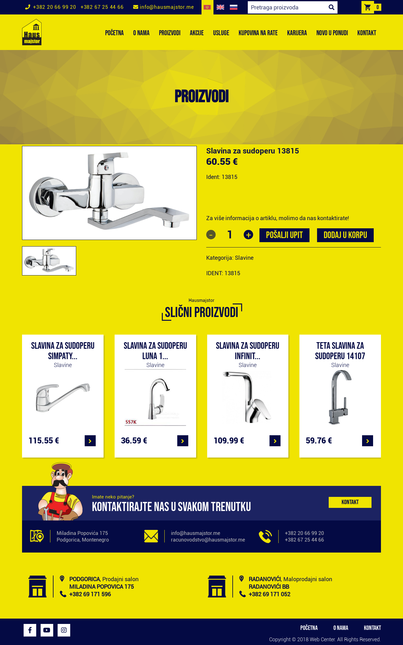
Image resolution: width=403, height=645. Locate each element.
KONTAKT (366, 33)
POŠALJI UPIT (284, 235)
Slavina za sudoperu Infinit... (247, 351)
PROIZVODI (169, 33)
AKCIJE (197, 33)
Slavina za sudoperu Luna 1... (155, 351)
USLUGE (221, 33)
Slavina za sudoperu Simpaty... (62, 351)
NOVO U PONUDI (332, 33)
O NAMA (141, 33)
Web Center (322, 639)
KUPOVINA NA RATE (258, 33)
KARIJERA (297, 33)
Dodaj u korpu (345, 235)
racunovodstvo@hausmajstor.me (208, 540)
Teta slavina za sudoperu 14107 (340, 351)
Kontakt (350, 502)
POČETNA (114, 33)
